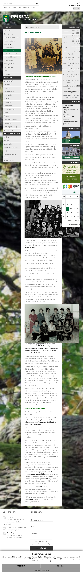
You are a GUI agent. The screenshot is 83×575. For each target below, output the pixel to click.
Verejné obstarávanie (11, 148)
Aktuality (26, 7)
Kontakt (33, 7)
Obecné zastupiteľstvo (11, 37)
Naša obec (7, 7)
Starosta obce (8, 34)
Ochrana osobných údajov (10, 156)
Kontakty (7, 74)
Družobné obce (9, 92)
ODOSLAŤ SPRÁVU (41, 548)
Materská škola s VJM (11, 54)
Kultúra (7, 99)
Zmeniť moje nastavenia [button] (41, 570)
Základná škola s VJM (11, 57)
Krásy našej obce (9, 109)
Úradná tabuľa (8, 81)
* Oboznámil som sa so (40, 543)
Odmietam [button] (60, 566)
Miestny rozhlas (9, 64)
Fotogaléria (7, 102)
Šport (6, 116)
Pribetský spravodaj (10, 127)
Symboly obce (8, 67)
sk (74, 8)
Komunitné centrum (10, 120)
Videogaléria (8, 106)
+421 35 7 (75, 57)
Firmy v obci (8, 123)
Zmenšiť (71, 6)
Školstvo (7, 44)
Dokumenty (8, 60)
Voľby (6, 71)
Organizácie (8, 130)
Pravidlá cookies (9, 160)
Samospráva (17, 7)
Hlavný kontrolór (9, 41)
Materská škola (9, 51)
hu (76, 8)
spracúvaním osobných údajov (41, 544)
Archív (6, 151)
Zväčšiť (77, 6)
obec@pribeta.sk (73, 92)
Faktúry (6, 141)
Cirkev (7, 113)
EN (79, 8)
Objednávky (8, 144)
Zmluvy (6, 137)
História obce (8, 95)
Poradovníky (8, 85)
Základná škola (9, 48)
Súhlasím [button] (21, 566)
